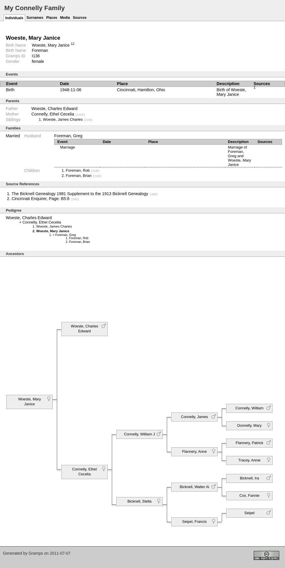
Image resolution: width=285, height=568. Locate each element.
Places (51, 18)
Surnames (35, 18)
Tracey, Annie (249, 460)
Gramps (36, 553)
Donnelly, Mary (249, 425)
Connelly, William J (139, 434)
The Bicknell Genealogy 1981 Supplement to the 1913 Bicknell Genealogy (85, 193)
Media (65, 18)
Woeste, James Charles (68, 119)
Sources (80, 18)
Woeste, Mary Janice (29, 401)
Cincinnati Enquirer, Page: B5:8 (45, 198)
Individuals (14, 18)
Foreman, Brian (83, 175)
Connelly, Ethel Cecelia (58, 114)
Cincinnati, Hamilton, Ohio (141, 89)
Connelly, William (249, 408)
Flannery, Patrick (249, 442)
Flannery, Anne (194, 451)
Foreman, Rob (83, 170)
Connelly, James (194, 416)
